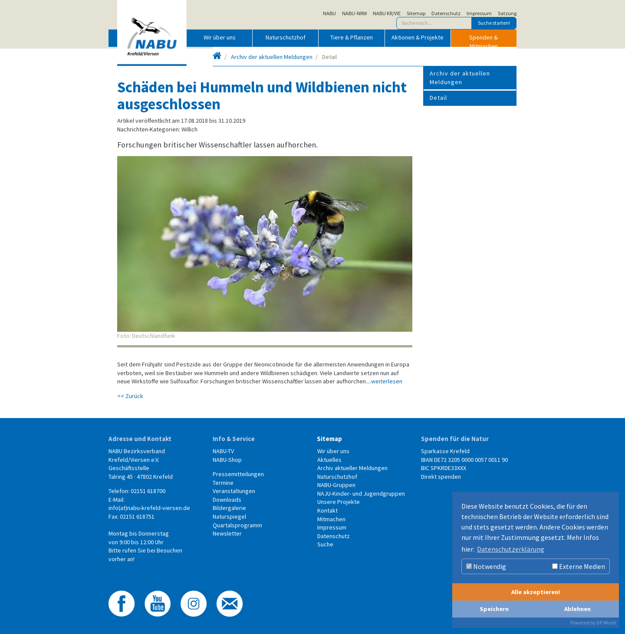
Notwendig (486, 566)
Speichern (494, 609)
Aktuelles (329, 460)
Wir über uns (220, 37)
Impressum (479, 13)
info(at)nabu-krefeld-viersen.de (149, 508)
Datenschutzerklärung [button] (510, 549)
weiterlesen (386, 381)
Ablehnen (577, 609)
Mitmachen (331, 519)
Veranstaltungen (234, 491)
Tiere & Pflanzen (351, 37)
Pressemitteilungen (238, 474)
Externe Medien (578, 566)
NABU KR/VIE (387, 13)
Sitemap (416, 13)
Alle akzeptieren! (535, 592)
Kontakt (327, 510)
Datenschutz (446, 13)
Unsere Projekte (338, 502)
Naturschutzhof (286, 37)
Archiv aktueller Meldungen (352, 468)
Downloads (227, 499)
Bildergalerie (229, 508)
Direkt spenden (441, 476)
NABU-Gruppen (336, 485)
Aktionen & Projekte (417, 37)
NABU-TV (223, 451)
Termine (223, 483)
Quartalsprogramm (237, 525)
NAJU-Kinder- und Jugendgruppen (361, 493)
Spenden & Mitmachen (483, 39)
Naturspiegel (229, 516)
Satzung (507, 13)
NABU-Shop (227, 460)
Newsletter (227, 533)
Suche (325, 544)
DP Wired (606, 622)
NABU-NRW (354, 13)
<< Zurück (130, 396)
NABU (329, 13)
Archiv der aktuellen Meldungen (271, 57)
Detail (438, 97)
